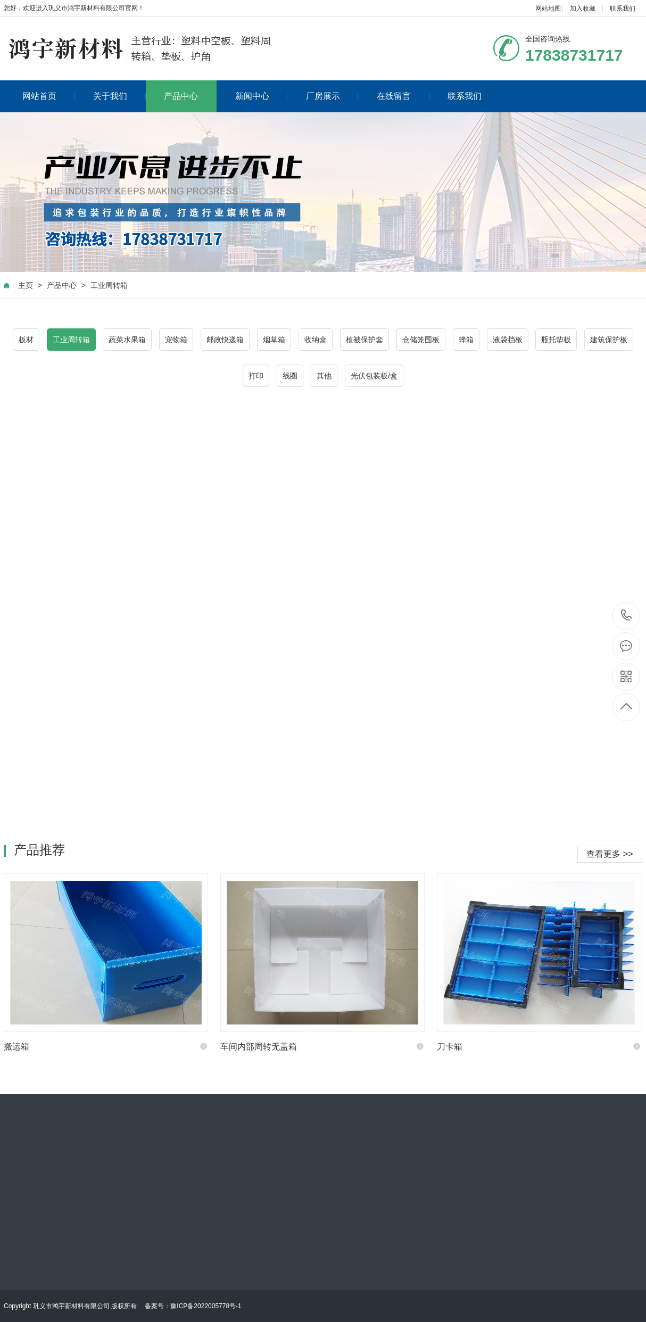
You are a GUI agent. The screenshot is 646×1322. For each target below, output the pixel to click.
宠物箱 (176, 339)
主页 (25, 285)
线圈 (290, 375)
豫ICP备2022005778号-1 (205, 1306)
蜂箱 (466, 339)
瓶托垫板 (556, 339)
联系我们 (622, 8)
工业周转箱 (109, 285)
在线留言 (403, 96)
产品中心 (181, 96)
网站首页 (48, 96)
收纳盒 (315, 339)
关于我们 (119, 96)
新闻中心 (261, 96)
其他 (324, 375)
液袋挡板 (508, 339)
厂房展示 (332, 96)
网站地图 (548, 8)
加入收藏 (582, 8)
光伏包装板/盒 (374, 375)
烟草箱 (274, 339)
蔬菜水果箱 (127, 339)
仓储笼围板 (421, 339)
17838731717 (626, 615)
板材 (26, 339)
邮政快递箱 (225, 339)
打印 (256, 375)
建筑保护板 (608, 339)
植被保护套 (364, 339)
